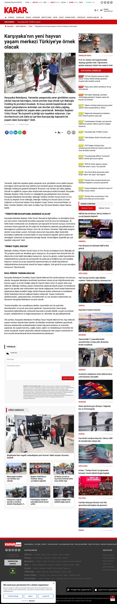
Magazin (42, 568)
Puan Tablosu (108, 561)
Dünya (28, 17)
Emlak (44, 561)
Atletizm (58, 565)
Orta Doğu (38, 558)
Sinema (54, 575)
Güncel (11, 17)
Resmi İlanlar (93, 17)
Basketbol (42, 565)
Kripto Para (46, 17)
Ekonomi (36, 17)
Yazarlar (20, 17)
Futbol (34, 565)
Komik (60, 575)
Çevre (61, 554)
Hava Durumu (108, 555)
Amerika (46, 558)
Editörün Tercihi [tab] (104, 208)
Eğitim (67, 554)
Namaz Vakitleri (109, 558)
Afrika (65, 558)
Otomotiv (52, 561)
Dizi (48, 575)
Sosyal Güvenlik (68, 561)
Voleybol (50, 565)
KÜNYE (44, 544)
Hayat (61, 17)
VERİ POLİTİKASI (94, 544)
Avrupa (54, 558)
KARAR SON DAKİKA (13, 562)
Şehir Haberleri (109, 567)
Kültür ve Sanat (70, 578)
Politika (37, 554)
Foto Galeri (29, 578)
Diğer (77, 565)
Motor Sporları (68, 565)
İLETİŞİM (38, 544)
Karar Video (70, 17)
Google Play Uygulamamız (81, 590)
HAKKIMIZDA (29, 544)
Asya (60, 558)
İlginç (66, 575)
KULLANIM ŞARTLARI (66, 544)
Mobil (38, 572)
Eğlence (66, 568)
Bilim (69, 572)
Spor (55, 17)
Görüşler (81, 17)
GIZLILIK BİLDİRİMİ (80, 544)
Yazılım (64, 572)
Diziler (36, 568)
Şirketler (78, 561)
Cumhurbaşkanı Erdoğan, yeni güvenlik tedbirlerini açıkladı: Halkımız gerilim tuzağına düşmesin (50, 22)
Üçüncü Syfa (46, 554)
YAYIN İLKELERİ (52, 544)
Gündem (42, 575)
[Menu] (101, 17)
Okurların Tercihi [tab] (87, 208)
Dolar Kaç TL (108, 564)
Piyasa (38, 561)
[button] (56, 133)
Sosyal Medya (54, 572)
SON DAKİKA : (9, 22)
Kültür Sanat (57, 568)
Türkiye (55, 554)
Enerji (59, 561)
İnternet (45, 572)
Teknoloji (29, 571)
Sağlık (49, 568)
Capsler (47, 578)
